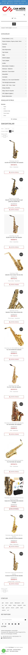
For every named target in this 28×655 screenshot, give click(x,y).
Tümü (5, 106)
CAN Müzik (11, 647)
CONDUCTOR (7, 111)
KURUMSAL (23, 1)
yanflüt (17, 607)
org (2, 605)
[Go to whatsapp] (3, 651)
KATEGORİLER (17, 1)
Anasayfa (3, 27)
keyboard (20, 605)
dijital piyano (17, 602)
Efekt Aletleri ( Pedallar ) (8, 66)
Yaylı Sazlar (5, 52)
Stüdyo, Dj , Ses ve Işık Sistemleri (10, 79)
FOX (5, 108)
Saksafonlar (15, 167)
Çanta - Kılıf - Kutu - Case (8, 85)
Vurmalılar (4, 77)
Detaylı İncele (14, 172)
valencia (3, 610)
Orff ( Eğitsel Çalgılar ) (7, 93)
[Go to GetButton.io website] (3, 653)
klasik (21, 607)
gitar (3, 602)
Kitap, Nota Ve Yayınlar (8, 90)
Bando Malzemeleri (7, 96)
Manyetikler (5, 74)
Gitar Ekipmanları (6, 49)
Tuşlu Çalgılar (5, 60)
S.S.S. (26, 3)
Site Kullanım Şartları (14, 651)
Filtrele (14, 119)
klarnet (12, 607)
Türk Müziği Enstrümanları (8, 82)
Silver (5, 115)
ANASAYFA (4, 1)
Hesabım (16, 3)
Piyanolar (4, 44)
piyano (11, 602)
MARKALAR (10, 1)
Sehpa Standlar (6, 88)
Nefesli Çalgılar (9, 27)
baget (3, 607)
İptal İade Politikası (17, 649)
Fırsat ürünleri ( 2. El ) (7, 38)
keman (6, 602)
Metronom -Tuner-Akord (8, 71)
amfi (6, 605)
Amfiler (4, 63)
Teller (3, 55)
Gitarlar (4, 46)
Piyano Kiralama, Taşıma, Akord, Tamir (12, 41)
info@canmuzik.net (7, 638)
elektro (10, 605)
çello (23, 602)
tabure (14, 605)
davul (24, 605)
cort (8, 610)
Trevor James (6, 113)
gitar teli (7, 607)
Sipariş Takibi (21, 3)
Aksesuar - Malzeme (7, 68)
